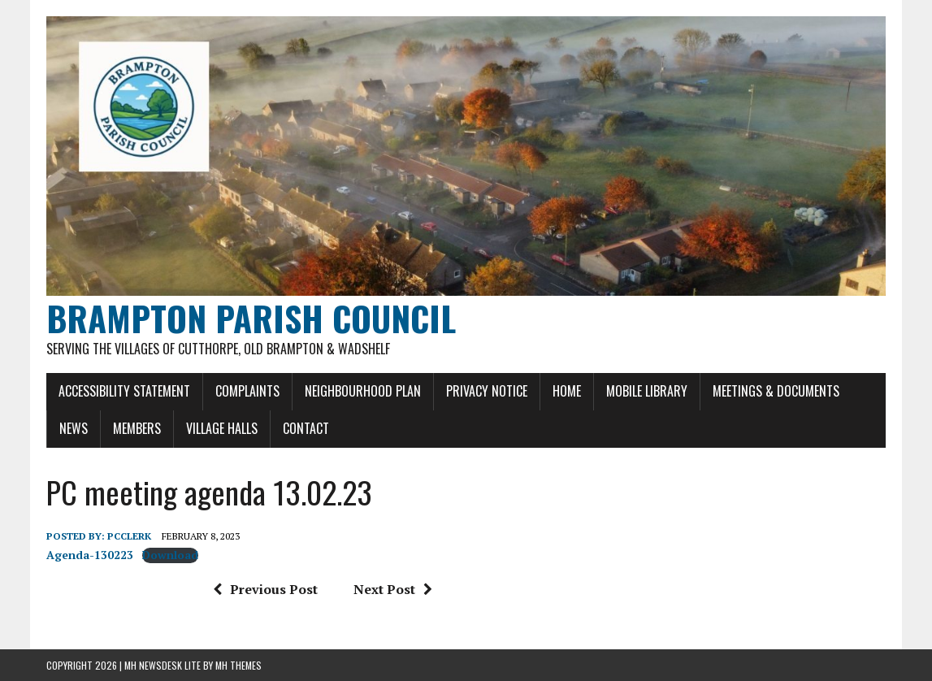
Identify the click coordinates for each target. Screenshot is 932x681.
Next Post (392, 589)
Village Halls (222, 428)
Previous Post (265, 589)
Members (137, 428)
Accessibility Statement (124, 391)
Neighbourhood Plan (363, 391)
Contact (306, 428)
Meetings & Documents (776, 391)
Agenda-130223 (89, 555)
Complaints (247, 391)
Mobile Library (646, 391)
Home (567, 391)
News (73, 428)
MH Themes (238, 665)
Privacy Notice (486, 391)
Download (170, 555)
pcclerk (129, 536)
